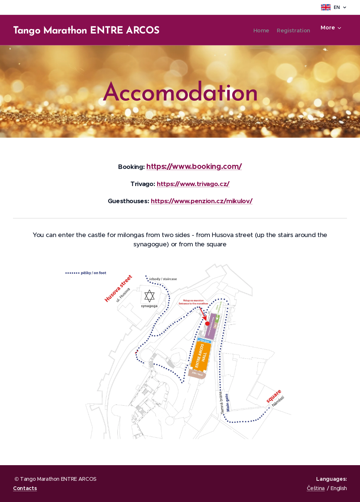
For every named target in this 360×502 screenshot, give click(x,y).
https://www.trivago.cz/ (193, 184)
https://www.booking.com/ (194, 166)
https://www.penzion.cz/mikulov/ (201, 201)
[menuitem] (251, 30)
